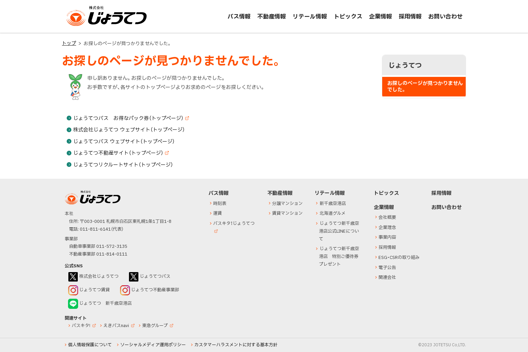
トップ (69, 43)
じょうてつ (79, 25)
